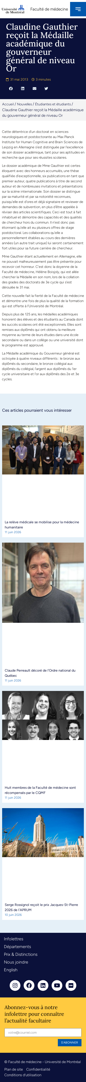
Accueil (8, 104)
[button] (11, 88)
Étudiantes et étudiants (53, 104)
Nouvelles (24, 104)
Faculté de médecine (49, 9)
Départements (17, 946)
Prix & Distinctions (20, 954)
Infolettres (13, 938)
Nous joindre (16, 962)
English (10, 969)
